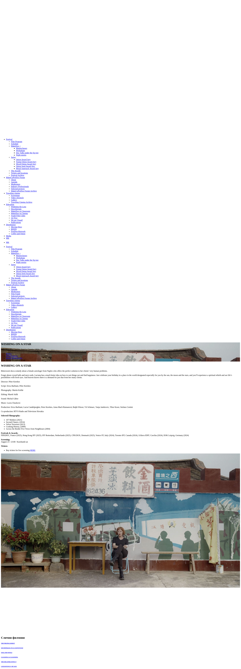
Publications (16, 222)
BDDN (14, 229)
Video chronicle (17, 198)
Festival (9, 139)
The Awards (15, 171)
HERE (32, 450)
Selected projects (18, 189)
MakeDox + (16, 146)
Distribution (11, 225)
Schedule (14, 144)
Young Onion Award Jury (26, 162)
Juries (13, 157)
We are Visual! (17, 220)
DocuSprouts (16, 209)
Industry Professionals (20, 186)
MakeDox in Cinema (19, 213)
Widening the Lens (18, 207)
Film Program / (12, 356)
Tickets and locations (19, 173)
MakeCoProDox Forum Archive (24, 191)
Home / (9, 354)
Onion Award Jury (23, 159)
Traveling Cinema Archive (21, 202)
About (13, 180)
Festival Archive (17, 175)
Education (10, 204)
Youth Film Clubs (18, 216)
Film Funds (15, 294)
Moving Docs (16, 227)
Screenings (15, 195)
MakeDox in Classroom (20, 211)
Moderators (15, 184)
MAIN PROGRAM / (14, 358)
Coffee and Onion (18, 234)
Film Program (16, 142)
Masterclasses (21, 148)
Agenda (14, 182)
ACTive (14, 218)
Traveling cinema (13, 193)
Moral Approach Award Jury (27, 168)
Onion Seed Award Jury (25, 166)
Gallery (14, 200)
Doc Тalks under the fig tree (27, 153)
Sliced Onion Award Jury (26, 164)
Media (8, 236)
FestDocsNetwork (18, 231)
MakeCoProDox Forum (15, 177)
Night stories (21, 155)
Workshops (20, 150)
